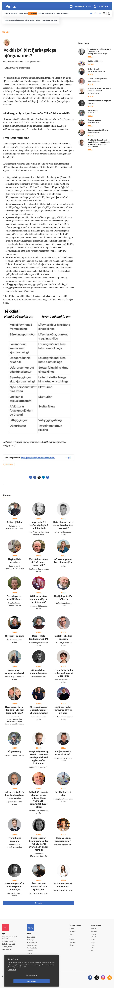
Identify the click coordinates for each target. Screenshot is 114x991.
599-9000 (9, 952)
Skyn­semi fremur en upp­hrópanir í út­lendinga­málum (39, 712)
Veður (94, 942)
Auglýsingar (33, 942)
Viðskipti (74, 934)
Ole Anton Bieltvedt (94, 93)
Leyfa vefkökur (45, 981)
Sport (73, 937)
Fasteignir (95, 934)
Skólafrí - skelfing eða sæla (97, 79)
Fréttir (73, 931)
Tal (93, 954)
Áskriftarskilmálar (35, 951)
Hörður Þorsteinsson (94, 132)
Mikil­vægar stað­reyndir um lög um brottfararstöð (39, 602)
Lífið (72, 939)
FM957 (94, 948)
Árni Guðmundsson (93, 123)
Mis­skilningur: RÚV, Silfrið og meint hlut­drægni (14, 889)
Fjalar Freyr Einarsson (94, 81)
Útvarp (73, 948)
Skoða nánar (12, 975)
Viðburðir (95, 939)
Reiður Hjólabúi (14, 525)
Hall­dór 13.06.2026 (95, 61)
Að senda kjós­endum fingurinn (99, 101)
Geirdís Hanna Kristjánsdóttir (96, 71)
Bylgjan (94, 945)
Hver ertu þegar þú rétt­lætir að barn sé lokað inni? (63, 675)
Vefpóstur (32, 959)
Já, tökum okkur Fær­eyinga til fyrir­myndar (63, 712)
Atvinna (94, 937)
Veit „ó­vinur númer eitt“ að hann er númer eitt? (39, 565)
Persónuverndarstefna (10, 944)
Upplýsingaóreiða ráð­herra (98, 130)
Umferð (31, 956)
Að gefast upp (14, 754)
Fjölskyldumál (9, 466)
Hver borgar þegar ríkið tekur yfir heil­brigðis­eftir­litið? (14, 712)
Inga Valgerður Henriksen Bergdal (97, 54)
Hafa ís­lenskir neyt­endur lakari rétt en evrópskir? (63, 528)
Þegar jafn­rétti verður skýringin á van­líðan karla (39, 528)
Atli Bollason (91, 103)
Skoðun (74, 942)
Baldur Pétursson (93, 147)
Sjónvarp (74, 945)
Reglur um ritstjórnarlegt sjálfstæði (10, 940)
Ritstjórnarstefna (35, 948)
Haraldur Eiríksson (93, 113)
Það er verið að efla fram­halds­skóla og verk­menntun (14, 797)
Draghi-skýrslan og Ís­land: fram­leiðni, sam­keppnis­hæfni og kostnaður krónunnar (38, 760)
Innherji (94, 931)
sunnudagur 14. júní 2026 (82, 7)
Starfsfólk (32, 954)
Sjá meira (38, 905)
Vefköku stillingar (18, 981)
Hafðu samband (34, 945)
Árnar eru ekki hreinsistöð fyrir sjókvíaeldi (39, 889)
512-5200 (35, 939)
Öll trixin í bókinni (14, 638)
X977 (93, 951)
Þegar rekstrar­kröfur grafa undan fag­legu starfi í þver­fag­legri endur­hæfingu (39, 846)
